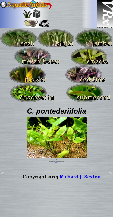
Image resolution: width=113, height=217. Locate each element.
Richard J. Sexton (80, 176)
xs (55, 162)
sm (56, 162)
